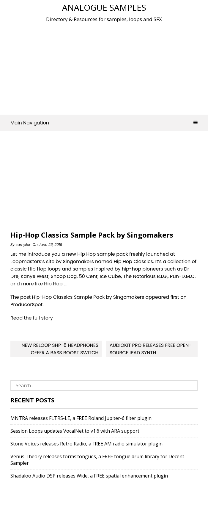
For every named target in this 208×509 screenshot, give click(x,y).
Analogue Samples (104, 7)
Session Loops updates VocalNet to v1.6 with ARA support (74, 431)
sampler (23, 244)
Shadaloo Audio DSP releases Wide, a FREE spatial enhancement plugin (89, 475)
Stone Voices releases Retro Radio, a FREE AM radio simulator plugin (86, 443)
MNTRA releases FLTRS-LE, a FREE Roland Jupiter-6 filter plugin (81, 418)
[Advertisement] (109, 66)
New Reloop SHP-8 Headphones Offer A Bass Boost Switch (59, 349)
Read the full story (31, 317)
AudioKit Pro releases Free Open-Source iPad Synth (150, 349)
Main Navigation (104, 122)
